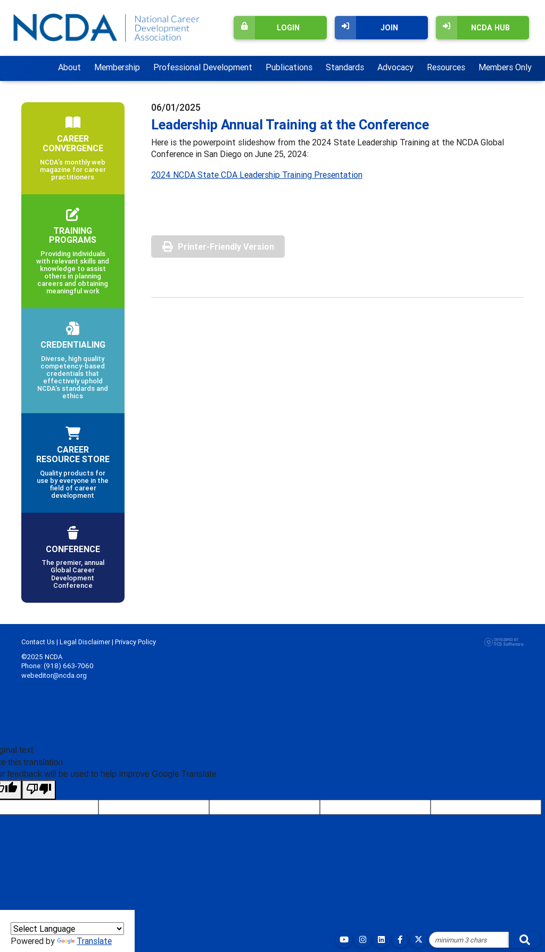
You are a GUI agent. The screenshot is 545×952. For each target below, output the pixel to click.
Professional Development (202, 67)
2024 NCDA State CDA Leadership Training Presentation (256, 174)
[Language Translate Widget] (67, 928)
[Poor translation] (39, 789)
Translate (84, 940)
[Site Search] (469, 940)
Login (267, 27)
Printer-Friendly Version (226, 246)
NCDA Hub (473, 27)
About (69, 67)
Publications (289, 67)
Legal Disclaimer (85, 641)
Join (366, 27)
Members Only (505, 67)
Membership (117, 67)
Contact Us (38, 641)
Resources (446, 67)
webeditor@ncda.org (54, 675)
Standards (345, 67)
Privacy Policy (135, 641)
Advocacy (395, 67)
